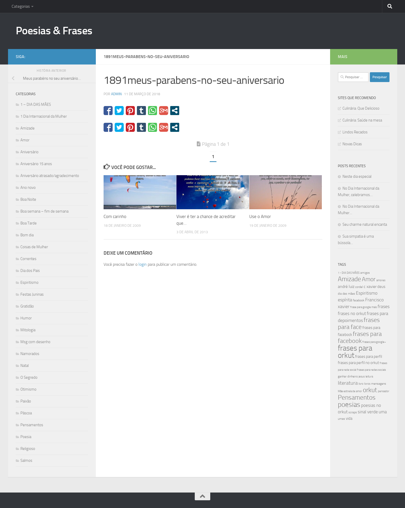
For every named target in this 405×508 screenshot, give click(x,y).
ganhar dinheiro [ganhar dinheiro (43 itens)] (348, 376)
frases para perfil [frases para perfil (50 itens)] (368, 356)
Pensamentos (31, 425)
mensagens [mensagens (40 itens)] (378, 383)
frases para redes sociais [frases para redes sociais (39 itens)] (371, 370)
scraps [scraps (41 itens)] (352, 412)
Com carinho (115, 216)
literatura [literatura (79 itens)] (348, 383)
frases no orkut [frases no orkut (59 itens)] (352, 313)
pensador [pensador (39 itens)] (383, 391)
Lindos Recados (355, 132)
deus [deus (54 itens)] (381, 286)
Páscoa (26, 413)
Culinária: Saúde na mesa (362, 120)
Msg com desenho (35, 342)
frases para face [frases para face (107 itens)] (359, 323)
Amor (24, 140)
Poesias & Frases (54, 30)
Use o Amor (260, 216)
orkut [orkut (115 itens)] (370, 390)
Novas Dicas (352, 144)
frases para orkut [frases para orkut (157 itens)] (355, 352)
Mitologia (27, 330)
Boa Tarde (28, 223)
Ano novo (28, 187)
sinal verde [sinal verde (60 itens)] (368, 411)
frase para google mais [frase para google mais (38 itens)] (363, 307)
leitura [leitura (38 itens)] (369, 376)
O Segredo (28, 377)
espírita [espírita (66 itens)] (345, 300)
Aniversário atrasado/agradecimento (49, 175)
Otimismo (28, 389)
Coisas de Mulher (34, 247)
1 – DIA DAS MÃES (35, 104)
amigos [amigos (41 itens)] (365, 273)
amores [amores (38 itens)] (380, 280)
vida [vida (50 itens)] (349, 418)
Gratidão (27, 306)
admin (116, 94)
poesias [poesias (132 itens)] (349, 404)
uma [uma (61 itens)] (383, 411)
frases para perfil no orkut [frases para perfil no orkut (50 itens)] (358, 362)
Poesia (25, 436)
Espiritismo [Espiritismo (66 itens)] (366, 293)
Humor (26, 318)
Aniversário (29, 152)
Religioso (27, 448)
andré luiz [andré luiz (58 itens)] (346, 286)
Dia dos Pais (30, 270)
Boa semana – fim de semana (44, 211)
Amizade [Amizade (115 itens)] (349, 279)
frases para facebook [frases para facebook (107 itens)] (360, 337)
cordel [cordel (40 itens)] (359, 287)
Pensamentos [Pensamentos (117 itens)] (357, 397)
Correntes (28, 258)
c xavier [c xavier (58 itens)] (370, 286)
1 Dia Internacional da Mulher (43, 116)
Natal (24, 365)
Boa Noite (28, 199)
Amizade (27, 128)
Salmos (26, 460)
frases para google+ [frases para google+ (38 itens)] (374, 342)
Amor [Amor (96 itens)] (369, 279)
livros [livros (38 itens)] (367, 383)
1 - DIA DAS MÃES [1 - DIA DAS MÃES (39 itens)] (349, 273)
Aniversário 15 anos (36, 164)
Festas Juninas (32, 294)
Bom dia (27, 235)
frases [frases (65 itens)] (384, 306)
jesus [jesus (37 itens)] (362, 376)
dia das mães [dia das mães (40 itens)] (346, 293)
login (142, 264)
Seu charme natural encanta (364, 224)
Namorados (29, 353)
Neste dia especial (356, 176)
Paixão (25, 401)
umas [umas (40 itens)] (341, 419)
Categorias (21, 6)
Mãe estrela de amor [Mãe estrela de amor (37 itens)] (350, 391)
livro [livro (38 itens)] (361, 383)
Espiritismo (29, 282)
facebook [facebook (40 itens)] (358, 300)
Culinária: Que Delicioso (360, 108)
